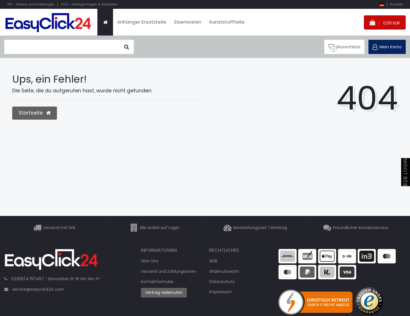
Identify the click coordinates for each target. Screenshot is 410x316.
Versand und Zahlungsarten (168, 271)
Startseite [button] (35, 112)
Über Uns (149, 261)
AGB (213, 261)
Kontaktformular (157, 281)
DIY (31, 4)
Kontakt (396, 4)
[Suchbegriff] (61, 47)
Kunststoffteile (227, 21)
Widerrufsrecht (224, 271)
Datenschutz (222, 281)
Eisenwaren (187, 21)
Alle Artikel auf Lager (159, 228)
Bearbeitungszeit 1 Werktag (260, 228)
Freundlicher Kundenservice (360, 228)
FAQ (89, 4)
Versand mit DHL (59, 228)
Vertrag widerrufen (164, 292)
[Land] (381, 4)
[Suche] (126, 47)
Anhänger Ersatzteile (141, 21)
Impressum (220, 292)
